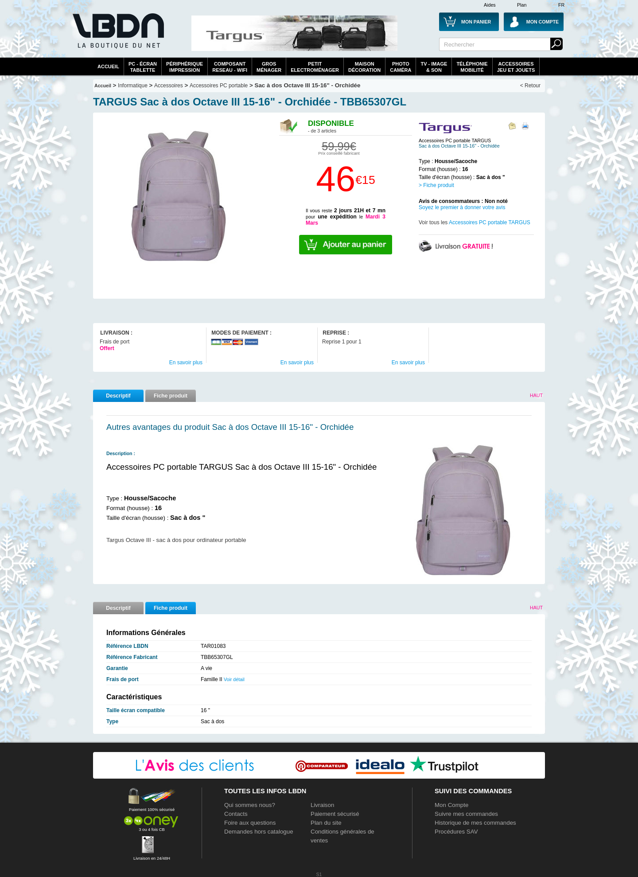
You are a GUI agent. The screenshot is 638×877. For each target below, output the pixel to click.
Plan (521, 5)
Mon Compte (451, 805)
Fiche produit (170, 396)
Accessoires (168, 85)
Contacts (236, 814)
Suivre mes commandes (466, 814)
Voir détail (234, 679)
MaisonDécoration (364, 67)
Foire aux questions (250, 822)
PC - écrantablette (142, 67)
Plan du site (326, 822)
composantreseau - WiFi (229, 67)
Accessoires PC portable (219, 85)
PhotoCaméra (400, 67)
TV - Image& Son (433, 67)
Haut (536, 395)
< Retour (530, 85)
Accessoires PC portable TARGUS (489, 222)
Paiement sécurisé (335, 814)
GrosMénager (269, 67)
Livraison (322, 805)
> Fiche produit (436, 185)
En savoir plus (185, 362)
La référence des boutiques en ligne (117, 36)
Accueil (108, 66)
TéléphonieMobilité (471, 67)
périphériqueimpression (184, 67)
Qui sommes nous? (249, 805)
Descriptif (118, 396)
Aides (490, 5)
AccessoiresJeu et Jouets (516, 67)
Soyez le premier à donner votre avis (462, 207)
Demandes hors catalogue (258, 831)
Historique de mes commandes (475, 822)
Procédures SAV (456, 831)
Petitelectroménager (315, 67)
